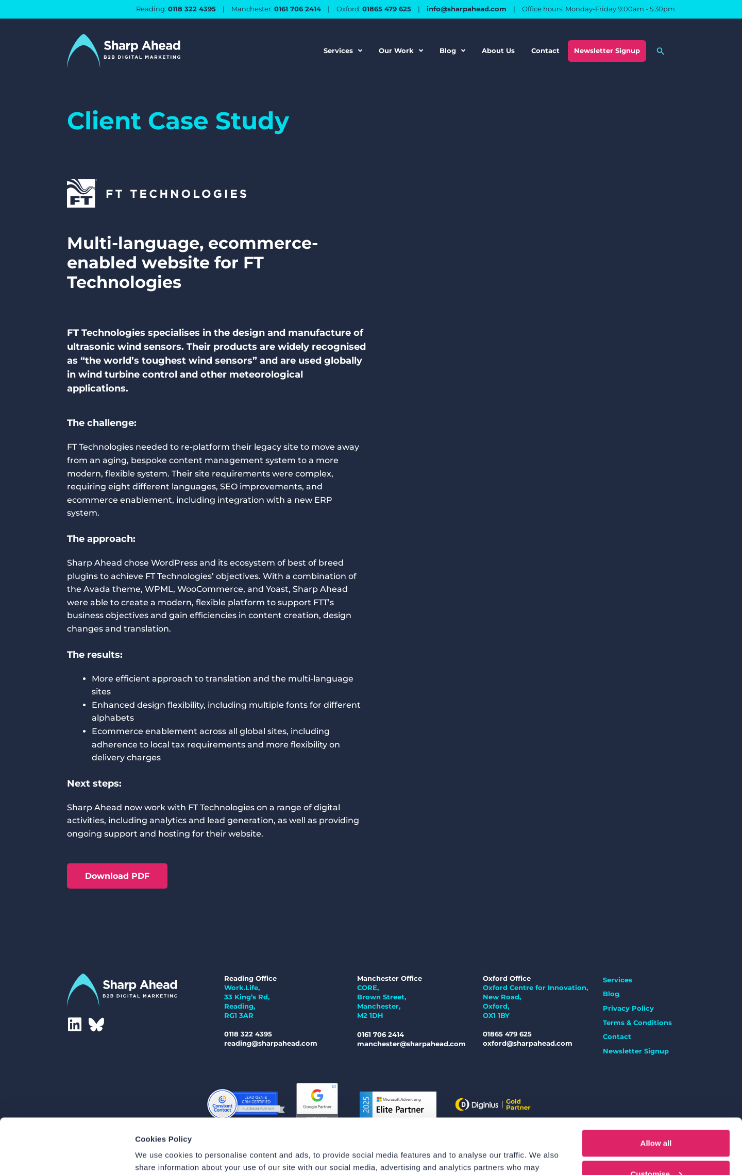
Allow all (656, 1087)
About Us (498, 50)
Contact (545, 50)
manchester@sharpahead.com (411, 1044)
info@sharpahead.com (467, 9)
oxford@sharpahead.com (527, 1043)
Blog (452, 50)
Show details (159, 1152)
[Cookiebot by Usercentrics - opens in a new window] (67, 1155)
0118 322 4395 (192, 9)
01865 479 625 (386, 9)
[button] (660, 51)
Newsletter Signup (607, 50)
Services (343, 50)
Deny (656, 1149)
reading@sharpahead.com (270, 1043)
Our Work (401, 50)
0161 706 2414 (297, 9)
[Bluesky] (96, 1024)
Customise (656, 1118)
